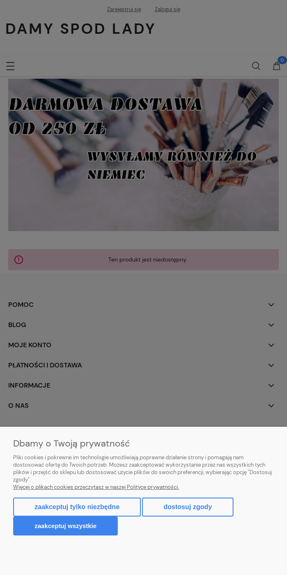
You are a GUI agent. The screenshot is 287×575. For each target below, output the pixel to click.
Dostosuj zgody (187, 506)
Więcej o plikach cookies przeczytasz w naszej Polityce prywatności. (96, 487)
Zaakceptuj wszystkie (65, 525)
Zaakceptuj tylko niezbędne (77, 506)
